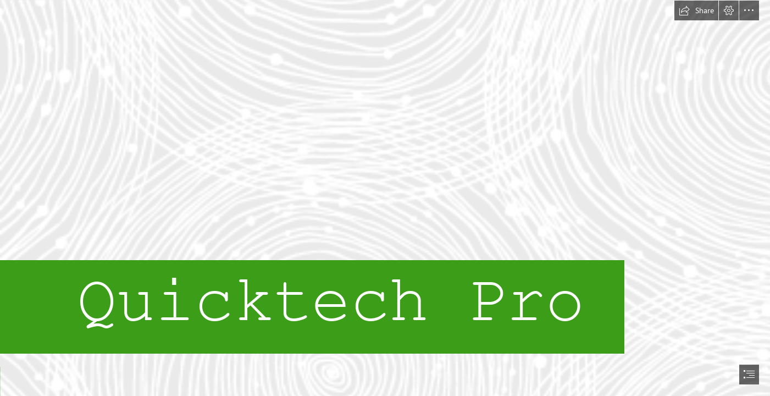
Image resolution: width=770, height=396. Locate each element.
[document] (385, 198)
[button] (696, 10)
